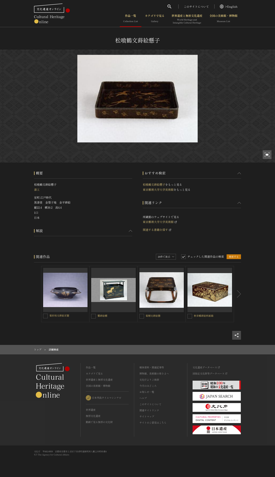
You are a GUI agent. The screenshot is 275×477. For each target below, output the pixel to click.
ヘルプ (143, 398)
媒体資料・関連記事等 (151, 367)
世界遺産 (91, 409)
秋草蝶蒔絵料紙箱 (203, 315)
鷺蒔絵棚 (102, 315)
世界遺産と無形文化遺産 (187, 19)
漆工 (37, 189)
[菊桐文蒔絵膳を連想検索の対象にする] (141, 316)
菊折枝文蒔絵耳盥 (59, 315)
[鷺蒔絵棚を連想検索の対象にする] (93, 316)
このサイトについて (196, 6)
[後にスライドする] (237, 294)
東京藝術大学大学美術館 (158, 189)
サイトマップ (146, 416)
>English (228, 6)
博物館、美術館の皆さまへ (154, 373)
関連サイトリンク (149, 410)
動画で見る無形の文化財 (99, 422)
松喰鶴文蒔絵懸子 (154, 184)
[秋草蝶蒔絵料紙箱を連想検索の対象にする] (189, 316)
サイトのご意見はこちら (152, 422)
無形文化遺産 (93, 416)
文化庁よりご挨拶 (149, 379)
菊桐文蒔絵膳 (153, 315)
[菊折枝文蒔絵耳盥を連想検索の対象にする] (45, 316)
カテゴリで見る (155, 19)
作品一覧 (130, 19)
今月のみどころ (148, 385)
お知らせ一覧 (146, 392)
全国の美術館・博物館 (223, 19)
